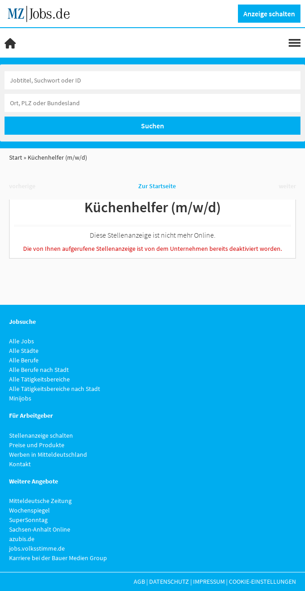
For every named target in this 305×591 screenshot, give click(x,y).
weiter (287, 186)
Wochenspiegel (29, 510)
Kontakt (20, 464)
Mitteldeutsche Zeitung (40, 501)
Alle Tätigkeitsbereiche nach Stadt (54, 389)
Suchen (152, 125)
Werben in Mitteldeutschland (48, 454)
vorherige (22, 186)
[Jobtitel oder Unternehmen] (152, 80)
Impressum (209, 581)
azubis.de (21, 539)
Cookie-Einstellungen (262, 581)
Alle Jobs (21, 341)
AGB (139, 581)
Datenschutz (169, 581)
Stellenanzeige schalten (41, 435)
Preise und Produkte (36, 445)
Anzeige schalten (269, 13)
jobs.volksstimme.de (37, 548)
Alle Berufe (24, 360)
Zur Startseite (157, 186)
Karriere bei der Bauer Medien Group (58, 558)
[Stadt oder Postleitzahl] (152, 103)
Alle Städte (24, 351)
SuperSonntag (28, 520)
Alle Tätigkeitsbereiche (39, 379)
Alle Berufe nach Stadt (39, 370)
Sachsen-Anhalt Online (39, 529)
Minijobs (20, 398)
